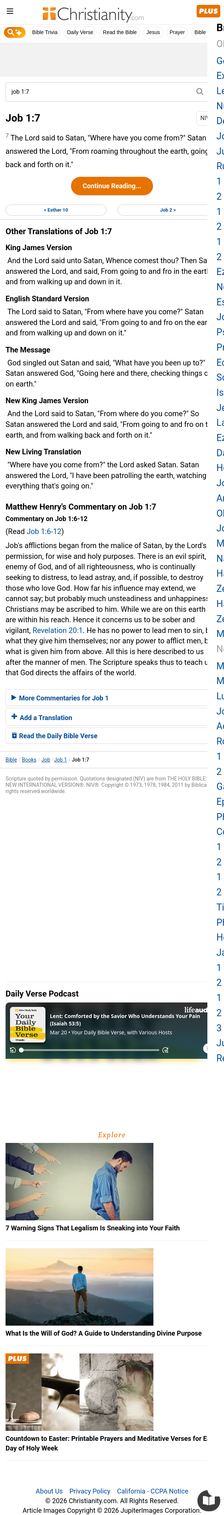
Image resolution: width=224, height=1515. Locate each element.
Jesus (153, 32)
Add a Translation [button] (41, 718)
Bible (11, 760)
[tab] (112, 698)
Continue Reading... (111, 186)
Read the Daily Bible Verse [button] (54, 736)
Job (45, 760)
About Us (49, 1491)
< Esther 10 (56, 210)
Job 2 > (168, 210)
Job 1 (60, 760)
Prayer (177, 32)
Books (29, 760)
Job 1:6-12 (44, 531)
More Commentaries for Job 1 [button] (60, 698)
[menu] (10, 12)
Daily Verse (80, 32)
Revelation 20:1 (58, 630)
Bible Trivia (44, 32)
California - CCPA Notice (152, 1491)
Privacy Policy (90, 1491)
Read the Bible (120, 32)
